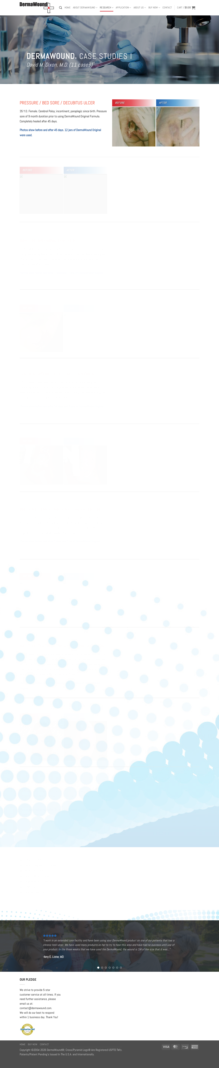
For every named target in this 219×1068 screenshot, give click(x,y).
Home (68, 7)
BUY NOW (154, 7)
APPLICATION (123, 7)
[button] (186, 7)
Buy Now (32, 1044)
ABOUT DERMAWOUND (85, 7)
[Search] (60, 7)
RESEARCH (106, 7)
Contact (167, 7)
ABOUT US (140, 7)
